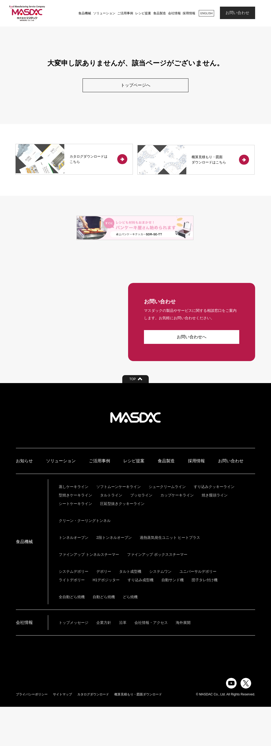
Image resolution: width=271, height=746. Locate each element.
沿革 (123, 662)
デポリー (103, 611)
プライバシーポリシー (32, 733)
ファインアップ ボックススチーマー (157, 594)
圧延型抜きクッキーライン (122, 543)
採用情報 (187, 13)
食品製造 (158, 13)
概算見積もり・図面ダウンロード (138, 733)
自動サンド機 (172, 619)
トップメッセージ (73, 662)
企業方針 (103, 662)
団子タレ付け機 (205, 619)
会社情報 (172, 13)
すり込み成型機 (140, 619)
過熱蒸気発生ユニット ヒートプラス (170, 577)
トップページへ (135, 85)
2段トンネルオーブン (114, 577)
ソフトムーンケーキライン (118, 526)
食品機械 (83, 13)
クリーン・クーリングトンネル (85, 560)
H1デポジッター (106, 619)
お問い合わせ (237, 13)
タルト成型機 (130, 611)
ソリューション (103, 13)
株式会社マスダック (135, 456)
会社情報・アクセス (151, 662)
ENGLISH (205, 13)
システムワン (160, 611)
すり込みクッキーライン (214, 526)
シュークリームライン (167, 526)
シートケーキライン (75, 543)
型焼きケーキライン (75, 534)
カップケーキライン (177, 534)
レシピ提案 (142, 13)
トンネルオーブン (73, 577)
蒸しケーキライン (73, 526)
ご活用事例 (124, 13)
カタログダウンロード (93, 733)
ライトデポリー (72, 619)
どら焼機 (130, 636)
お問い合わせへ (191, 376)
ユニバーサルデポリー (197, 611)
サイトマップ (62, 733)
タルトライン (111, 534)
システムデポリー (73, 611)
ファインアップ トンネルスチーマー (89, 594)
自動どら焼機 (104, 636)
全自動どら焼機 (72, 636)
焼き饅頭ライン (215, 534)
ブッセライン (141, 534)
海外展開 (183, 662)
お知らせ (24, 500)
